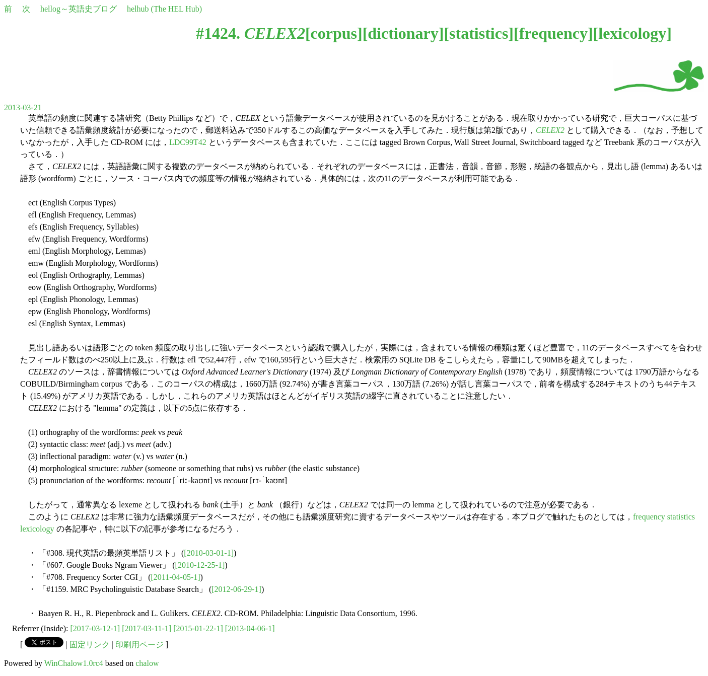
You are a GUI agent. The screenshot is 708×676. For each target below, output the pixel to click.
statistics (478, 33)
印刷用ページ (139, 644)
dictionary (403, 33)
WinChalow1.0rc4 (73, 663)
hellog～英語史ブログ (78, 9)
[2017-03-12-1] (95, 628)
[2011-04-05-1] (175, 577)
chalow (147, 663)
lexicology (632, 33)
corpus (334, 33)
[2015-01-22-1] (198, 628)
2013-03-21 (23, 107)
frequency (553, 33)
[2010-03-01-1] (209, 553)
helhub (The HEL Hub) (164, 9)
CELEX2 (550, 130)
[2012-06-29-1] (236, 589)
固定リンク (89, 644)
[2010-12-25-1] (200, 565)
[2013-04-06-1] (250, 628)
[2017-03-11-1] (146, 628)
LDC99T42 (187, 142)
